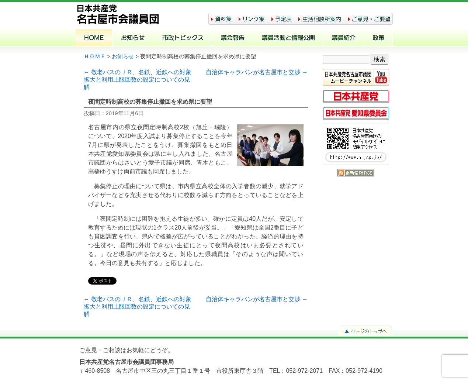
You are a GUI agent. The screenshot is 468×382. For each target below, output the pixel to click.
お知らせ (132, 38)
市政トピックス (182, 38)
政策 (378, 38)
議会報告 (232, 38)
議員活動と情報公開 (288, 38)
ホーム (94, 38)
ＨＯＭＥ (95, 56)
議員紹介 (343, 38)
